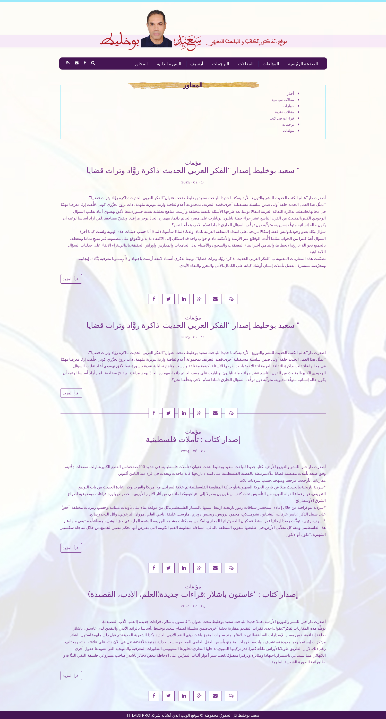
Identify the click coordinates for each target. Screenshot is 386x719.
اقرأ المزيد (71, 278)
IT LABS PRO (138, 715)
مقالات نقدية (287, 112)
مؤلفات (291, 130)
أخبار (293, 93)
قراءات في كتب (284, 118)
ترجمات (290, 124)
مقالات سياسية (285, 99)
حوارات (291, 106)
